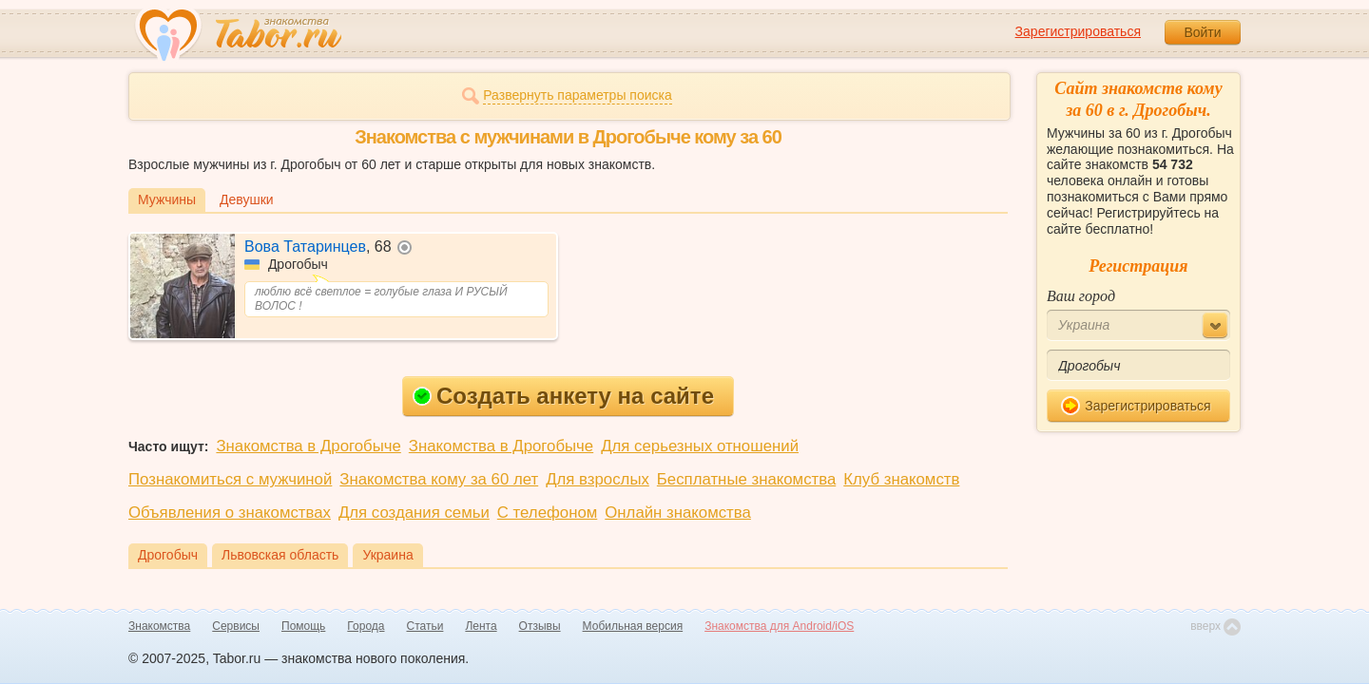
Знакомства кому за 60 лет (438, 479)
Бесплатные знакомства (746, 479)
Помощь (303, 626)
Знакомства (159, 626)
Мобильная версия (633, 626)
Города (365, 626)
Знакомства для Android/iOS (779, 626)
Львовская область (280, 554)
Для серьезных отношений (700, 446)
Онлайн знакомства (678, 513)
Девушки (247, 199)
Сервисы (236, 626)
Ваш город (1081, 296)
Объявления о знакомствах (229, 513)
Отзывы (540, 626)
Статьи (425, 626)
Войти (1202, 32)
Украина (387, 554)
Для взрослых (597, 479)
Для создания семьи (414, 513)
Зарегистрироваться (1078, 31)
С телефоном (547, 513)
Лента (480, 626)
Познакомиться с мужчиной (230, 479)
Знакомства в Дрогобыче (308, 446)
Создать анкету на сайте (563, 395)
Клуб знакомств (901, 479)
